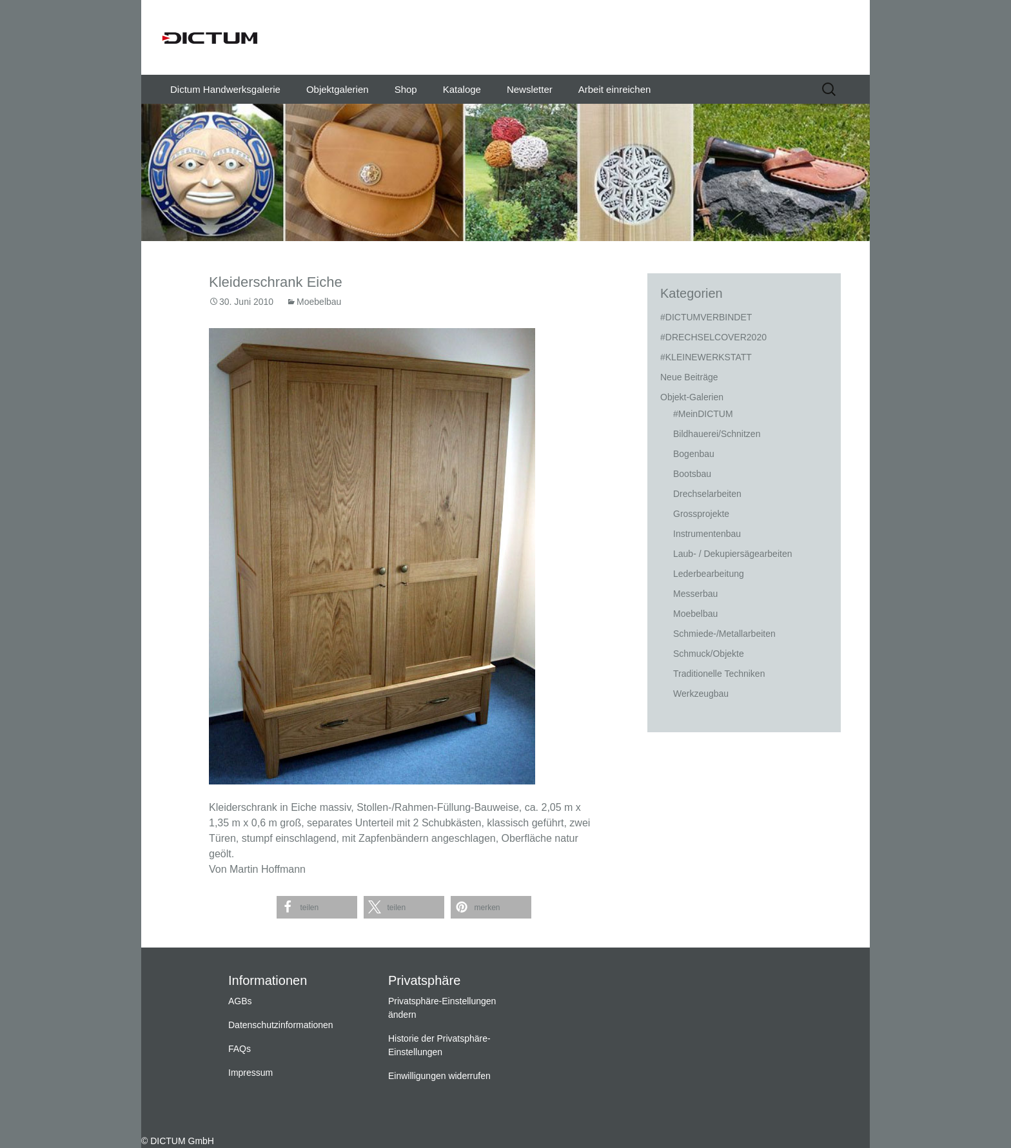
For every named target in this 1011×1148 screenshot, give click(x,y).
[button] (317, 907)
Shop (406, 89)
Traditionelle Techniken (719, 673)
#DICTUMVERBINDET (706, 317)
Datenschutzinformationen (280, 1025)
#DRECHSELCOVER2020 (713, 337)
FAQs (239, 1049)
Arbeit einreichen (614, 89)
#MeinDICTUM (703, 414)
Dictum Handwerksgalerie (225, 89)
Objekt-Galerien (691, 397)
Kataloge (462, 89)
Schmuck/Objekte (708, 653)
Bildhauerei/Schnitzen (716, 434)
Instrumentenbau (707, 534)
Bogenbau (693, 454)
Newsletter (530, 89)
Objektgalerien (337, 89)
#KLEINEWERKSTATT (706, 357)
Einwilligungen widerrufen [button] (439, 1076)
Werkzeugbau (701, 693)
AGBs (240, 1001)
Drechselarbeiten (707, 494)
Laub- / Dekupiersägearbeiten (732, 554)
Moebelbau (319, 302)
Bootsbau (692, 474)
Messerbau (695, 594)
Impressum (250, 1072)
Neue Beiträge (689, 377)
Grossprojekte (701, 514)
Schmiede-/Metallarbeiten (724, 633)
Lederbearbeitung (708, 574)
